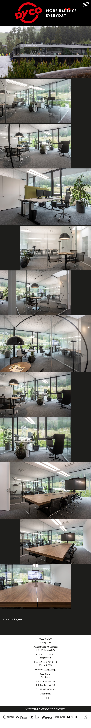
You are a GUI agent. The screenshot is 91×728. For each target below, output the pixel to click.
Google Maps (50, 669)
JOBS (69, 9)
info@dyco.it (45, 657)
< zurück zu (12, 619)
